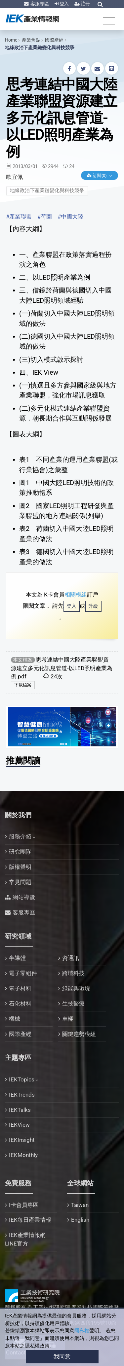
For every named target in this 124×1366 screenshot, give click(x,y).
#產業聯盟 (19, 216)
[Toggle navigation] (109, 20)
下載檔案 (22, 684)
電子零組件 (23, 973)
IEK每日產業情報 (30, 1219)
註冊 (85, 3)
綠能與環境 (76, 988)
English (80, 1219)
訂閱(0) (97, 175)
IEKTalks (20, 1110)
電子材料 (20, 988)
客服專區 (39, 3)
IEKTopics (21, 1079)
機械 (14, 1018)
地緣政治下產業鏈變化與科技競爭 (39, 47)
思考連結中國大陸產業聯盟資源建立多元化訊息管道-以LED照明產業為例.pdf (61, 668)
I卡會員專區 (24, 1205)
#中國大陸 (70, 216)
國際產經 (54, 40)
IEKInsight (22, 1140)
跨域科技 (73, 973)
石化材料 (20, 1003)
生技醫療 (73, 1003)
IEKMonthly (23, 1155)
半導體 (17, 958)
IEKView (19, 1124)
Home (11, 40)
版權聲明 (20, 867)
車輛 (67, 1018)
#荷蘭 (44, 216)
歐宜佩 (14, 177)
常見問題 (20, 882)
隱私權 (81, 1331)
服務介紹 (20, 836)
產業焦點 (31, 40)
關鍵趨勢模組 (79, 1034)
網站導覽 (24, 897)
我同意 (62, 1356)
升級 (93, 606)
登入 (64, 3)
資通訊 (70, 958)
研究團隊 (20, 851)
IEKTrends (22, 1094)
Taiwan (80, 1205)
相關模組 (75, 594)
